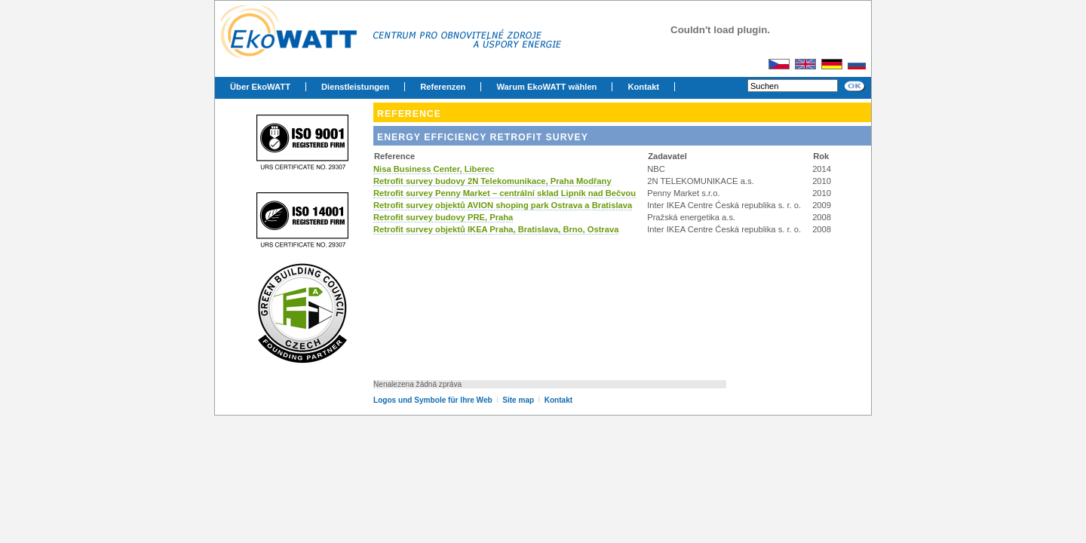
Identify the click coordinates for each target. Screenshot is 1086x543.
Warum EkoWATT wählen (546, 86)
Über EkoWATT (260, 86)
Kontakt (643, 86)
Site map (519, 400)
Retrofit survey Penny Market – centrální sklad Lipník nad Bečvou (504, 193)
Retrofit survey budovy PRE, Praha (443, 217)
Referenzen (442, 86)
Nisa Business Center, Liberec (433, 168)
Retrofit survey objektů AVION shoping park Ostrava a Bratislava (502, 205)
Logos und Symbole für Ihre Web (432, 400)
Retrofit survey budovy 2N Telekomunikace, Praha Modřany (492, 181)
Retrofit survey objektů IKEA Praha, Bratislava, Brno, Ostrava (495, 229)
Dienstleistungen (355, 86)
